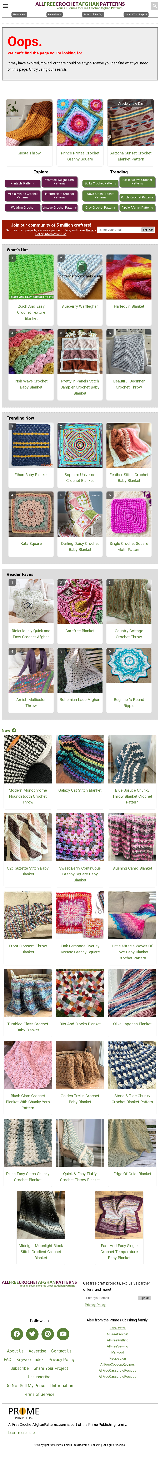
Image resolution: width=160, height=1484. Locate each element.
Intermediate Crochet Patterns (59, 195)
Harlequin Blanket (129, 306)
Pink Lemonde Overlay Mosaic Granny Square (80, 949)
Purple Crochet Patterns (137, 197)
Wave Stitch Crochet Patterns (100, 195)
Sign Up (148, 229)
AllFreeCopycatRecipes (117, 1364)
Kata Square (31, 543)
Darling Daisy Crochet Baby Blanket (80, 546)
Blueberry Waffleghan (80, 306)
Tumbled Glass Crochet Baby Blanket (27, 1027)
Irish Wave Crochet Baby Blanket (31, 384)
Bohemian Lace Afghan (80, 699)
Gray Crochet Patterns (100, 207)
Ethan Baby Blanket (31, 474)
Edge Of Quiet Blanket (132, 1173)
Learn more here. (22, 1433)
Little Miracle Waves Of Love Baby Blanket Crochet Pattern (132, 952)
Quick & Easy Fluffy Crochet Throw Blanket (80, 1176)
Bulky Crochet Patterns (100, 183)
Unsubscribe (39, 1376)
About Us (15, 1351)
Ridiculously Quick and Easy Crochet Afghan (31, 633)
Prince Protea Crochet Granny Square (80, 156)
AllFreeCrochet (117, 1334)
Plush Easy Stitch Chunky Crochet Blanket (27, 1176)
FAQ (7, 1359)
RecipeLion (117, 1358)
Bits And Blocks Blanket (80, 1024)
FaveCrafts (118, 1328)
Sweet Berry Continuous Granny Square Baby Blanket (80, 874)
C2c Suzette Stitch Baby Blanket (28, 871)
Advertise (37, 1351)
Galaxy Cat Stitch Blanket (79, 790)
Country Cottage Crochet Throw (129, 633)
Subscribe (19, 1368)
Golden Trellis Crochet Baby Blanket (80, 1098)
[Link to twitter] (32, 1334)
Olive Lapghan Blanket (132, 1024)
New (9, 730)
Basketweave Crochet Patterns (137, 181)
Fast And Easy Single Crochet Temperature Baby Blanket (119, 1251)
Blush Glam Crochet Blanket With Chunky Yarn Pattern (28, 1101)
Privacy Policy (62, 1359)
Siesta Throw (29, 153)
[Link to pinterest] (47, 1334)
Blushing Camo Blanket (132, 868)
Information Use (55, 234)
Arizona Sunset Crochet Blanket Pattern (130, 156)
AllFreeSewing (117, 1346)
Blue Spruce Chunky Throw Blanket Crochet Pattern (132, 796)
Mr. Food (117, 1352)
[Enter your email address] (110, 1298)
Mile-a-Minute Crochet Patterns (23, 195)
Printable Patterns (23, 183)
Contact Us (61, 1351)
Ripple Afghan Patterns (137, 207)
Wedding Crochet (22, 207)
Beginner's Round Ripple (129, 702)
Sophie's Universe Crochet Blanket (80, 477)
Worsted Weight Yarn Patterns (59, 181)
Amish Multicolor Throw (31, 702)
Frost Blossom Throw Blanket (28, 949)
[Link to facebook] (17, 1334)
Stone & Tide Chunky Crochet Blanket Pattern (132, 1098)
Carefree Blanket (79, 630)
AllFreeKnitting (117, 1340)
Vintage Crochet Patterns (59, 207)
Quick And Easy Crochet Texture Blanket (31, 312)
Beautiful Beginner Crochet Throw (129, 384)
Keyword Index (30, 1359)
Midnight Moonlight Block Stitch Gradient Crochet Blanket (41, 1251)
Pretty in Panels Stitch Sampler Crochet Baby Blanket (79, 387)
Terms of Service (39, 1394)
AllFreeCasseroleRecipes (117, 1370)
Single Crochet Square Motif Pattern (129, 546)
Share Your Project (51, 1368)
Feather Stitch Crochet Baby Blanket (128, 477)
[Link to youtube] (63, 1334)
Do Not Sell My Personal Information (39, 1385)
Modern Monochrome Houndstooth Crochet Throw (28, 796)
